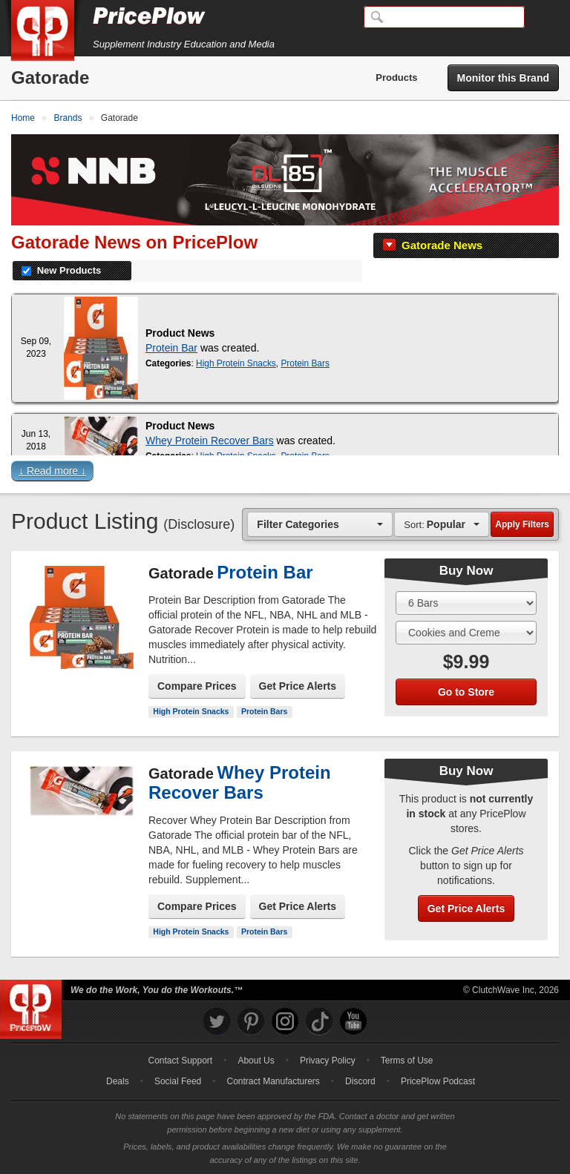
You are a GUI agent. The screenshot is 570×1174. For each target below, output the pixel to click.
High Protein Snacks (236, 363)
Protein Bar (171, 348)
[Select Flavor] (466, 632)
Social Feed (177, 1081)
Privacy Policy (328, 1060)
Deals (117, 1081)
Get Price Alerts (298, 686)
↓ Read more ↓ (52, 471)
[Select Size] (466, 603)
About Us (256, 1060)
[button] (285, 474)
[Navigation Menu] (543, 18)
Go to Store (466, 692)
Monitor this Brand (503, 78)
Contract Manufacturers (272, 1081)
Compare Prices (197, 686)
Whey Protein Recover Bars (209, 440)
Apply (522, 524)
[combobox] (320, 524)
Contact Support (180, 1060)
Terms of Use (407, 1060)
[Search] (444, 17)
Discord (360, 1081)
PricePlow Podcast (438, 1081)
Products (396, 77)
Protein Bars (305, 363)
